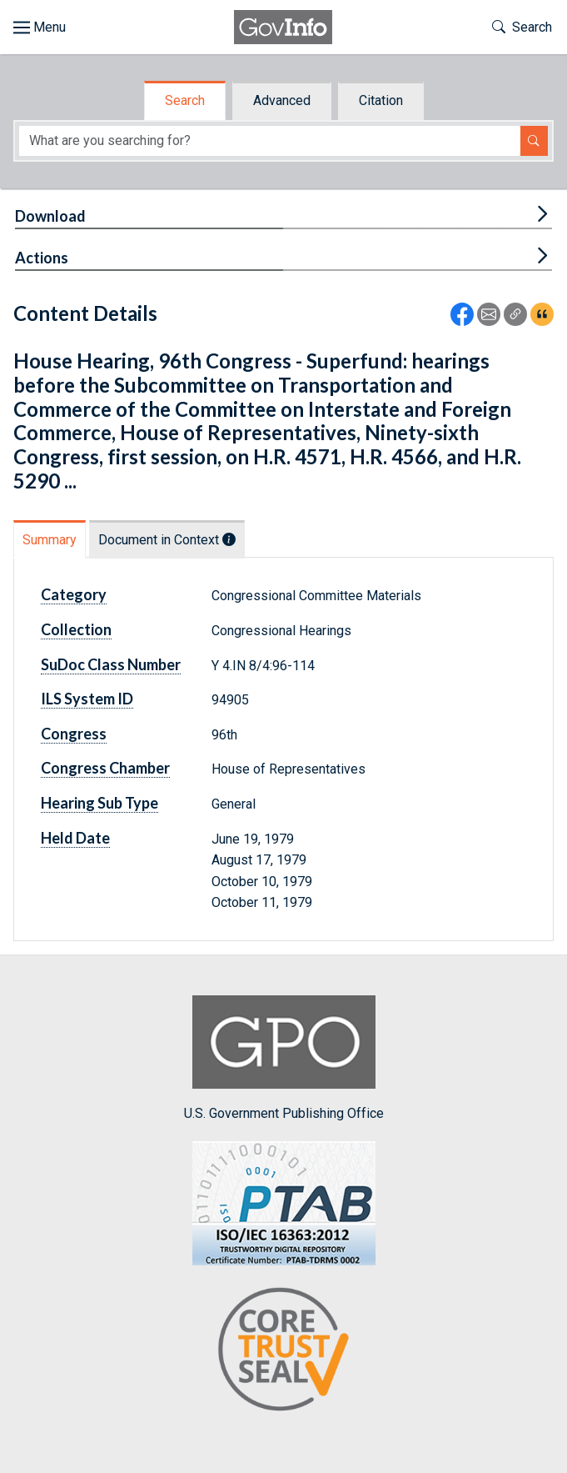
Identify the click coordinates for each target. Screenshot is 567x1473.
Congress (74, 733)
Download (50, 216)
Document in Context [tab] (167, 540)
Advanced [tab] (282, 100)
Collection (76, 629)
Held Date (75, 838)
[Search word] (269, 141)
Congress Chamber (105, 768)
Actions (41, 257)
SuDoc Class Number (111, 664)
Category (74, 594)
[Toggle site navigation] (39, 27)
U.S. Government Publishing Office (284, 1058)
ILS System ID (87, 698)
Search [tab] (185, 100)
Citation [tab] (381, 100)
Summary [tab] (49, 540)
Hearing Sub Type (99, 803)
